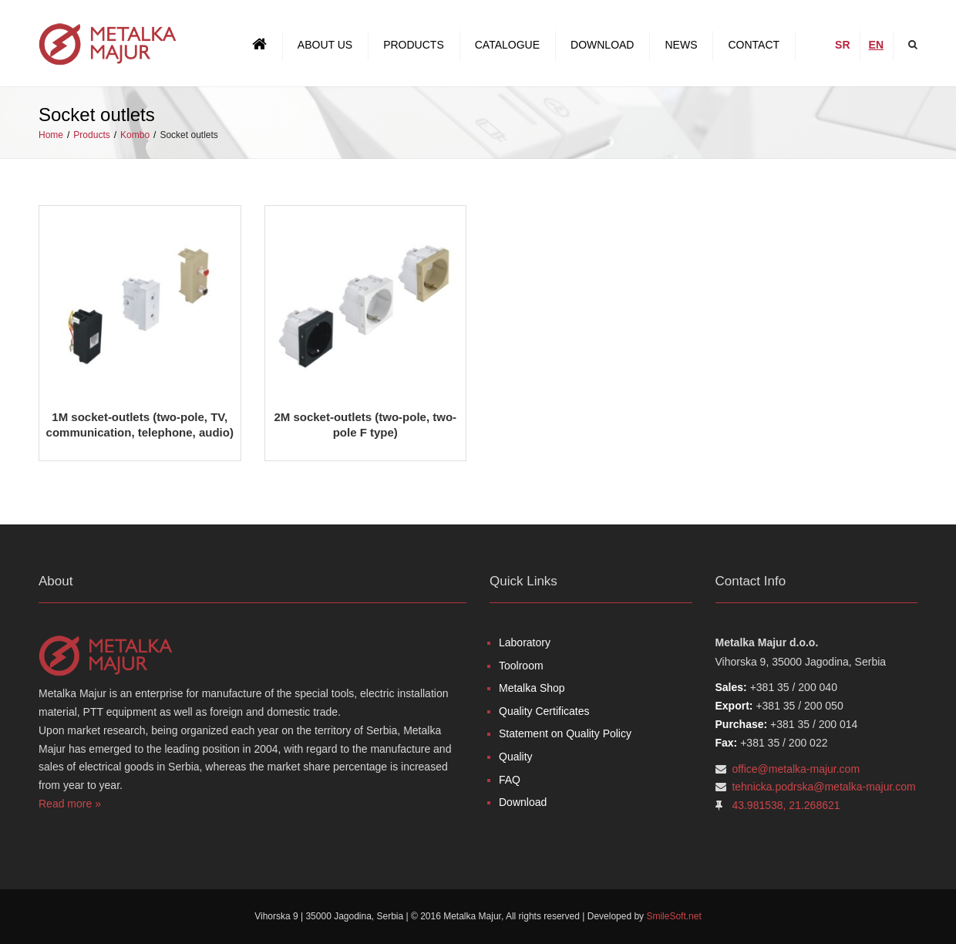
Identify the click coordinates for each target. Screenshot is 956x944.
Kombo (135, 135)
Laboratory (524, 642)
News (681, 45)
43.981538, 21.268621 (786, 805)
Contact (753, 45)
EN (876, 45)
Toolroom (521, 665)
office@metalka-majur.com (796, 769)
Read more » (70, 803)
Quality (516, 756)
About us (325, 45)
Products (413, 45)
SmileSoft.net (673, 916)
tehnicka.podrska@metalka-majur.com (823, 786)
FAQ (509, 780)
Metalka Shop (532, 688)
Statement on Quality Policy (565, 733)
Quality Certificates (544, 711)
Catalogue (507, 45)
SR (842, 45)
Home (51, 135)
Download (602, 45)
